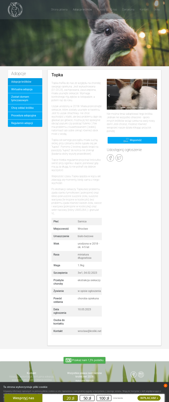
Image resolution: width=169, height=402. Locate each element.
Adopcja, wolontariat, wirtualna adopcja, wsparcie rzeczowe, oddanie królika (31, 378)
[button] (109, 95)
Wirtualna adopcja (22, 89)
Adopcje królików (21, 81)
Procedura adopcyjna (23, 115)
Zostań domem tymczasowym (20, 98)
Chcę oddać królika (22, 107)
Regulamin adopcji (22, 123)
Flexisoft (90, 381)
